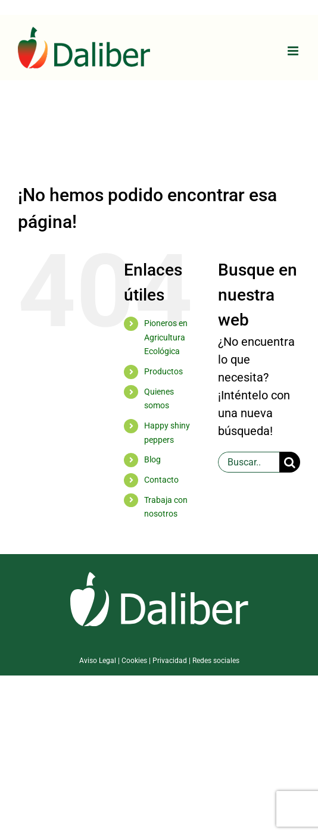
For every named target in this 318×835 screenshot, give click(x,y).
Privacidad (169, 660)
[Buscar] (289, 462)
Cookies (134, 660)
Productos (163, 371)
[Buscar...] (248, 462)
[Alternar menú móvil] (294, 51)
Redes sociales (215, 660)
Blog (152, 459)
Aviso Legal (97, 660)
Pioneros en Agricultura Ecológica (166, 337)
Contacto (161, 479)
